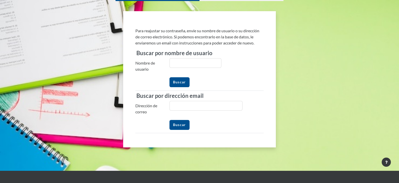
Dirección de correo (146, 108)
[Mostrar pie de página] (386, 162)
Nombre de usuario (145, 65)
